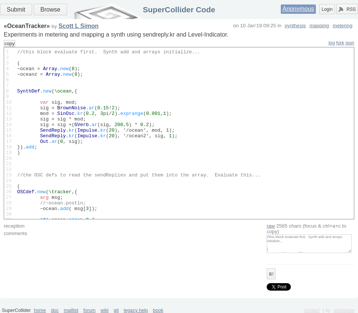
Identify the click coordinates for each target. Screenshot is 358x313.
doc (55, 310)
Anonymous (298, 9)
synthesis (295, 25)
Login (326, 9)
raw (271, 226)
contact (312, 310)
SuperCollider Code (179, 9)
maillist (71, 310)
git (116, 310)
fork (340, 43)
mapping (319, 25)
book (158, 310)
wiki (105, 310)
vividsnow (344, 310)
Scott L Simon (78, 26)
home (40, 310)
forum (90, 310)
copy (9, 43)
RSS (347, 9)
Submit (16, 9)
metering (342, 25)
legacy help (136, 310)
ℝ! (271, 274)
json (350, 43)
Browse (50, 9)
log (332, 43)
